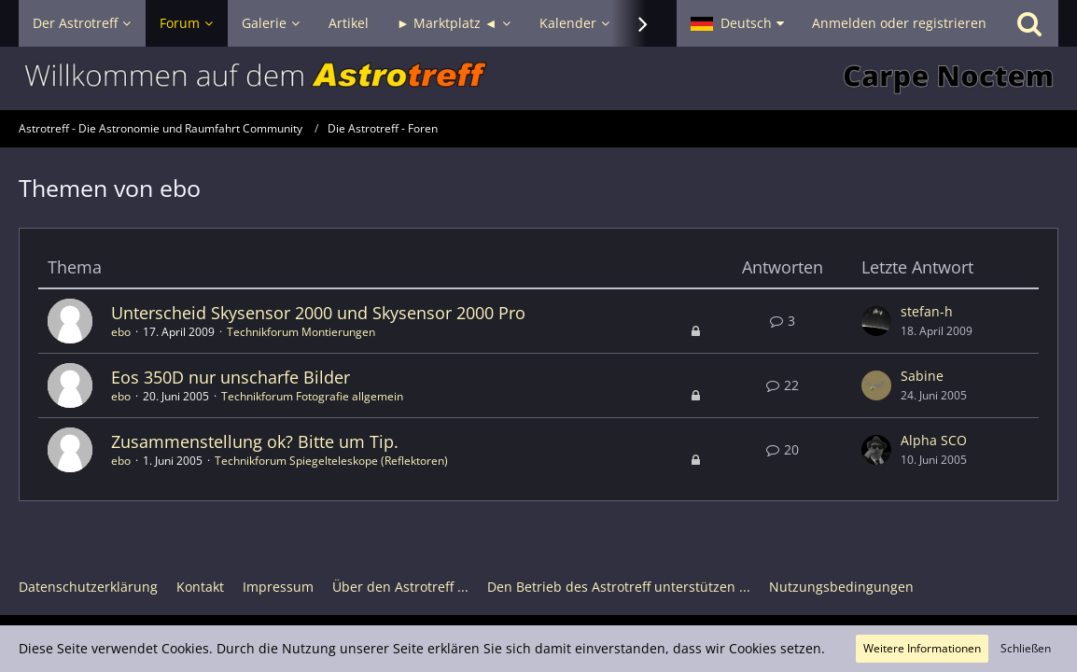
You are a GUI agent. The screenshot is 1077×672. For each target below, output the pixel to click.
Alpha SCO (934, 440)
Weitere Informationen (922, 648)
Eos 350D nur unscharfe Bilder (230, 377)
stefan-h (927, 311)
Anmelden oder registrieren (899, 23)
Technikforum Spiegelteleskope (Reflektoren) (331, 461)
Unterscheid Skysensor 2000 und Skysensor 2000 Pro (318, 312)
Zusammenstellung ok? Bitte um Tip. (255, 441)
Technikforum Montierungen (301, 332)
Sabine (922, 376)
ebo (121, 332)
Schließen (1025, 648)
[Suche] (1029, 23)
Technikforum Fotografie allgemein (312, 396)
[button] (737, 23)
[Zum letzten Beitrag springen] (876, 321)
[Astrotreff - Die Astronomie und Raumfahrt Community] (538, 78)
